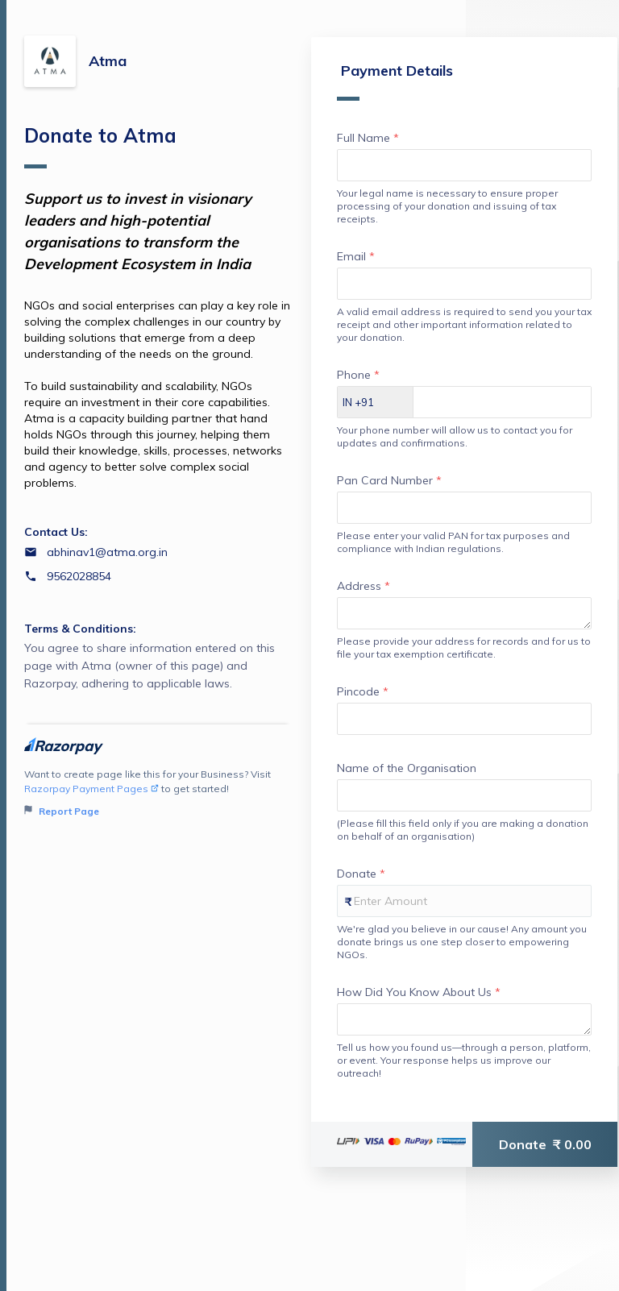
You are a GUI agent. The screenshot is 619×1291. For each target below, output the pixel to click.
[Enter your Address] (464, 613)
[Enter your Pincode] (464, 719)
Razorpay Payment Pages (91, 788)
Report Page (61, 811)
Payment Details (395, 81)
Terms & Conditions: (80, 628)
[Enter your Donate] (464, 901)
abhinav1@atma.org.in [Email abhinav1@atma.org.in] (107, 552)
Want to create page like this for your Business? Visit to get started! (157, 793)
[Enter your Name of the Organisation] (464, 795)
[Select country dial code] (375, 402)
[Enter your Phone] (502, 402)
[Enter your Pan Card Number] (464, 508)
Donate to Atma (100, 145)
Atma (108, 61)
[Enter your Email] (464, 284)
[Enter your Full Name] (464, 165)
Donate (545, 1144)
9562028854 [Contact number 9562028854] (79, 576)
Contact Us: (56, 532)
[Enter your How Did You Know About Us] (464, 1019)
